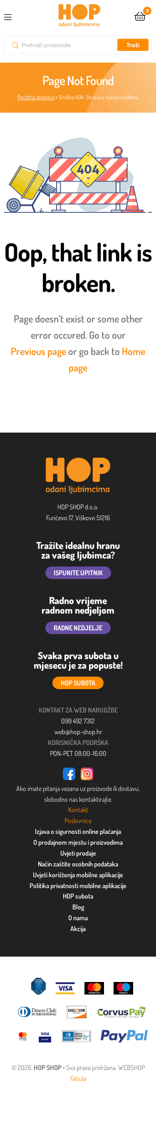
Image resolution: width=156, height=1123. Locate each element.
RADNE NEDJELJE (78, 628)
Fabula (78, 1078)
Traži (132, 45)
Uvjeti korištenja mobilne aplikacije (78, 875)
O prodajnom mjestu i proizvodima (78, 842)
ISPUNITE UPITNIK (78, 573)
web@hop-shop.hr (78, 732)
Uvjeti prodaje (78, 853)
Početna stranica (35, 97)
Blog (78, 907)
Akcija (78, 928)
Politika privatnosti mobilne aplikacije (78, 885)
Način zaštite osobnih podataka (78, 864)
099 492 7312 (78, 721)
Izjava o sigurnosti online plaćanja (78, 831)
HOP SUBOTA (78, 683)
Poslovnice (78, 820)
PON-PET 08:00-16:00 (78, 753)
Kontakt (78, 810)
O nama (78, 918)
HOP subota (78, 896)
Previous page (38, 351)
